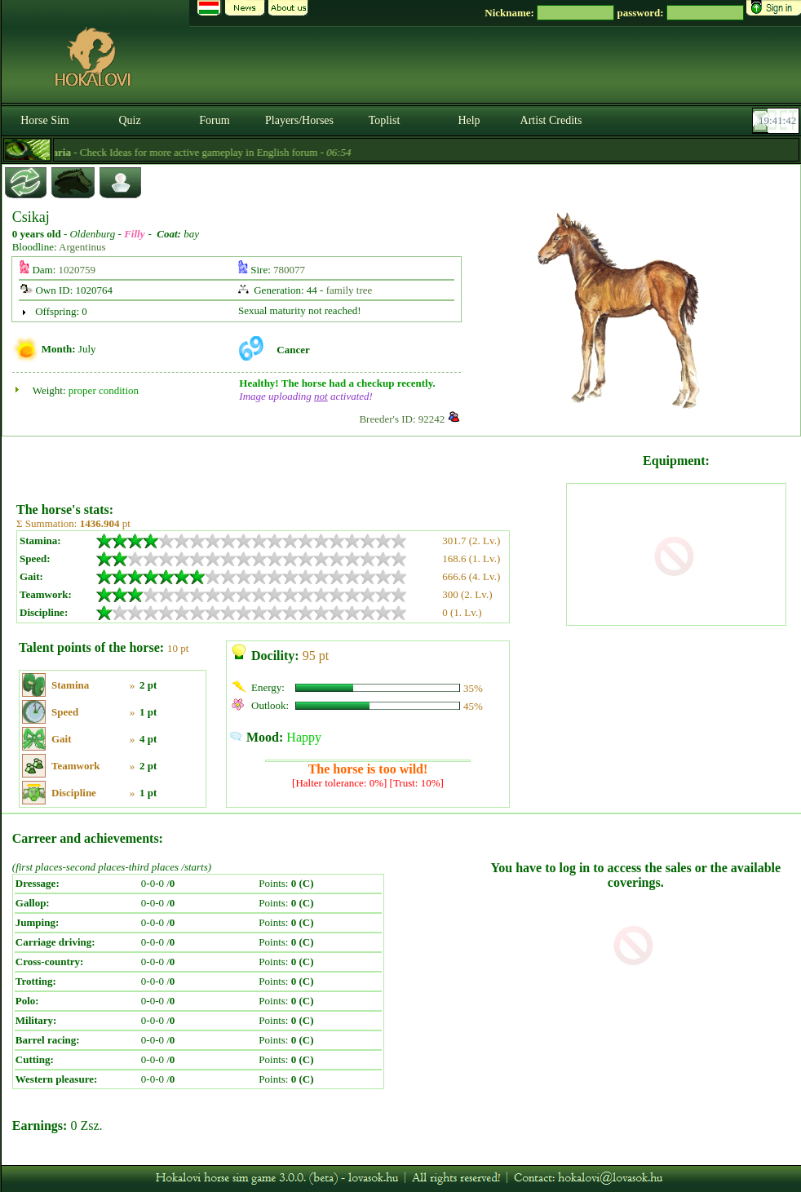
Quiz (129, 120)
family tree (349, 290)
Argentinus (82, 247)
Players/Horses (299, 120)
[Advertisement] (289, 463)
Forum (214, 120)
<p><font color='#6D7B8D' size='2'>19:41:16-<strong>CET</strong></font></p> (777, 121)
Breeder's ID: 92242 (402, 419)
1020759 (77, 270)
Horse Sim (44, 120)
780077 (289, 270)
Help (469, 120)
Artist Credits (551, 120)
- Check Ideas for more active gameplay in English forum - (213, 152)
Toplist (384, 120)
